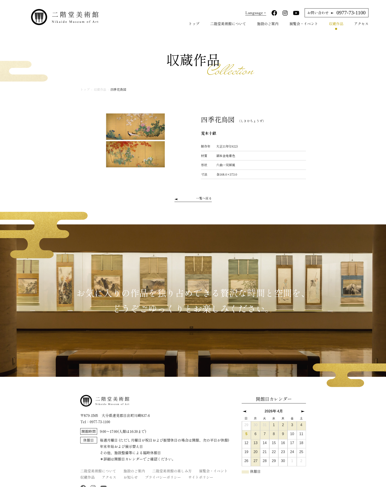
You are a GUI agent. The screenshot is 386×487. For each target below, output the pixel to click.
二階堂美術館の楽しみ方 (172, 469)
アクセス (361, 22)
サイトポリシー (200, 475)
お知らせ (130, 475)
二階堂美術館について (228, 22)
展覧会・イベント (303, 22)
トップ (194, 22)
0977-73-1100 (336, 11)
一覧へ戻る (204, 197)
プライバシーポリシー (163, 475)
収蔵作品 (336, 22)
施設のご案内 (268, 22)
